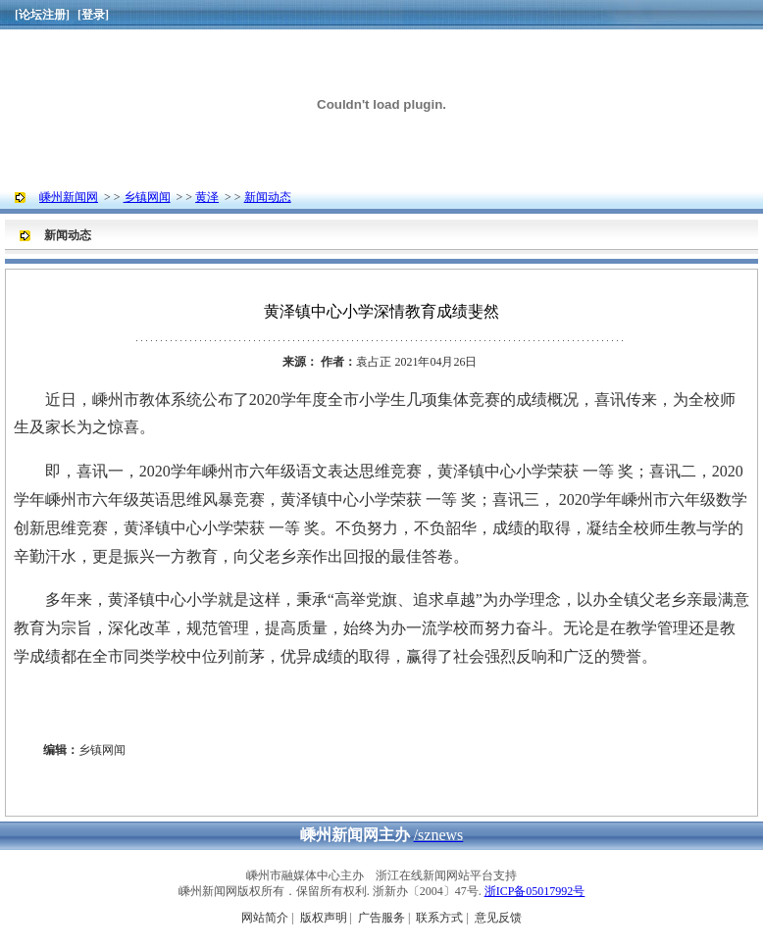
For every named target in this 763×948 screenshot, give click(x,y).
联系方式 (439, 917)
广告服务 (381, 917)
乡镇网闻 (147, 197)
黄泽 (207, 197)
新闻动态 (267, 197)
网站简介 (264, 917)
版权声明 (323, 917)
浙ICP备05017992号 (534, 891)
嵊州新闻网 (68, 197)
